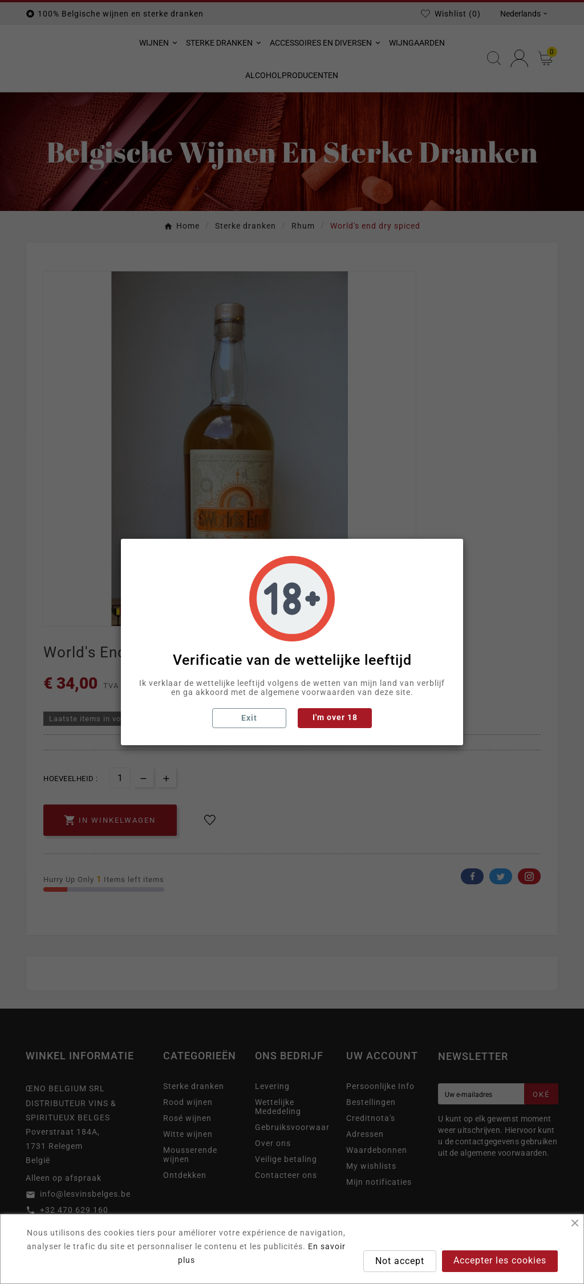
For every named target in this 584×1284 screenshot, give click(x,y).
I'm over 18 (335, 717)
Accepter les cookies (499, 1260)
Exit (249, 717)
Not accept (399, 1260)
